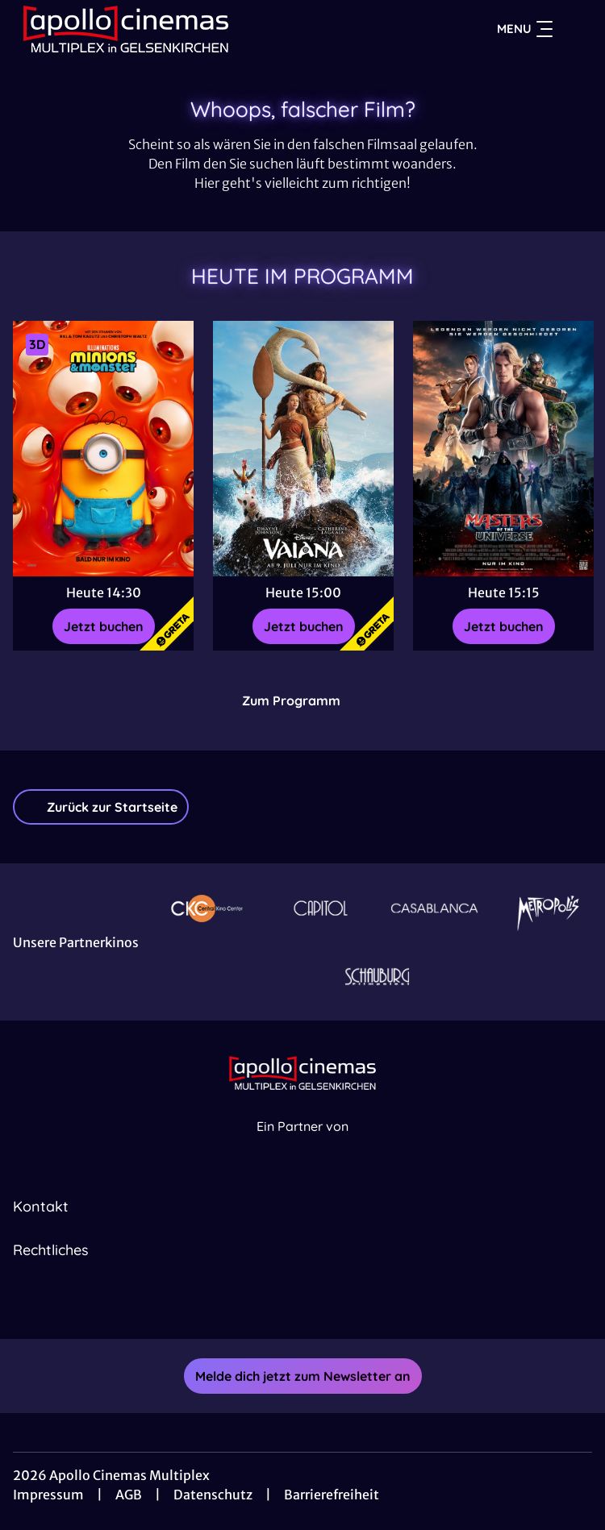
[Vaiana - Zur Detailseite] (303, 448)
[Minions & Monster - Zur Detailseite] (103, 448)
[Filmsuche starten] (576, 29)
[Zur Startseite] (126, 29)
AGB (128, 1494)
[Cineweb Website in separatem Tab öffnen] (302, 1143)
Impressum (48, 1494)
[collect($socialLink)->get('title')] (285, 1303)
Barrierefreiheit (331, 1494)
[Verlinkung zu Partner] (207, 907)
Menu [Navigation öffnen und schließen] (525, 29)
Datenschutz (212, 1494)
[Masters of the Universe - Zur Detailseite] (503, 448)
